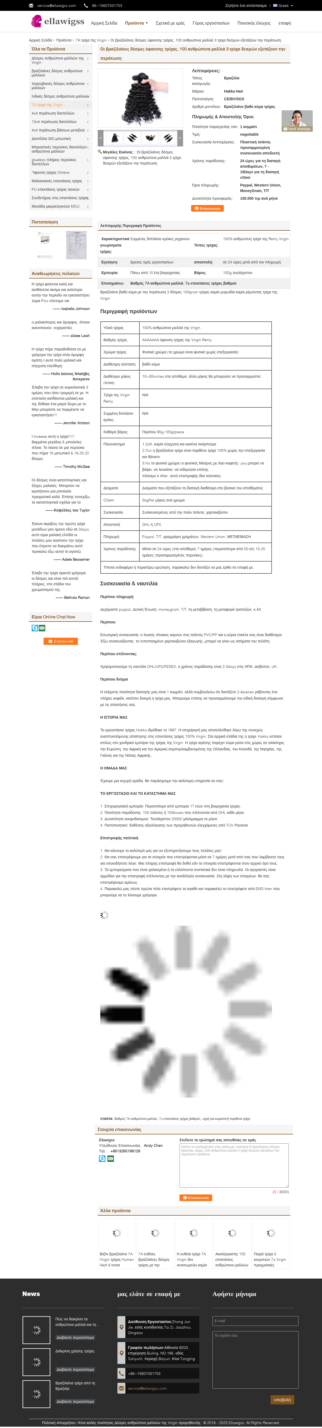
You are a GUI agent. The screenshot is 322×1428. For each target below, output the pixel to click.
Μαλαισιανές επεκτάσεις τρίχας (57, 181)
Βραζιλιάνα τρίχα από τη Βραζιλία (75, 1386)
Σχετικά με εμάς (170, 22)
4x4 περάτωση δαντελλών (53, 113)
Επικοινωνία (210, 208)
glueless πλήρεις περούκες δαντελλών (54, 161)
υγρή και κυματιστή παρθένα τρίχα (226, 1119)
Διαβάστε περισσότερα (75, 1337)
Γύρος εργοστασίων (211, 22)
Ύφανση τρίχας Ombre (50, 172)
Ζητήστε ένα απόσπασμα (246, 5)
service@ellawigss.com (56, 5)
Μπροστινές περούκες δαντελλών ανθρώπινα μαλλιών (59, 149)
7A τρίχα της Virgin (91, 40)
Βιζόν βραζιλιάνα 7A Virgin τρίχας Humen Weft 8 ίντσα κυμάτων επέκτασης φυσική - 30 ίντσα (117, 1265)
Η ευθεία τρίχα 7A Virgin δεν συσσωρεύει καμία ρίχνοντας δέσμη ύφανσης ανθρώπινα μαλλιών (194, 1268)
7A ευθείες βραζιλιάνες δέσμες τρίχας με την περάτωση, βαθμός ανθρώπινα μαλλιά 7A (154, 1268)
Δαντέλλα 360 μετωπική (51, 138)
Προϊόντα (134, 22)
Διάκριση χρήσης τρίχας (74, 1351)
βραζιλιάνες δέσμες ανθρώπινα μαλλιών (57, 73)
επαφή (285, 22)
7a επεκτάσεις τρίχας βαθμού (179, 1119)
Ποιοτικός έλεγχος (254, 22)
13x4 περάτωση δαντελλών (54, 121)
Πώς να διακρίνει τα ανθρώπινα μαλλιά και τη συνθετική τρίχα (75, 1322)
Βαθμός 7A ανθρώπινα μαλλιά (135, 1119)
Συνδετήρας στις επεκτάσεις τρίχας (60, 197)
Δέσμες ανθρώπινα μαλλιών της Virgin (58, 60)
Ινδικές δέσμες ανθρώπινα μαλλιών (60, 96)
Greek (283, 5)
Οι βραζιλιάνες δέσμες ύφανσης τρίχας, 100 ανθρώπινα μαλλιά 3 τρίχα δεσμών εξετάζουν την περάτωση (142, 157)
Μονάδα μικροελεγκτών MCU (55, 206)
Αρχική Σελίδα (104, 22)
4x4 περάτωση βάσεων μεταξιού (58, 130)
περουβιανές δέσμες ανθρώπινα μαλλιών (58, 85)
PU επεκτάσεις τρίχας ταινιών (55, 189)
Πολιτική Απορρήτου (58, 1422)
